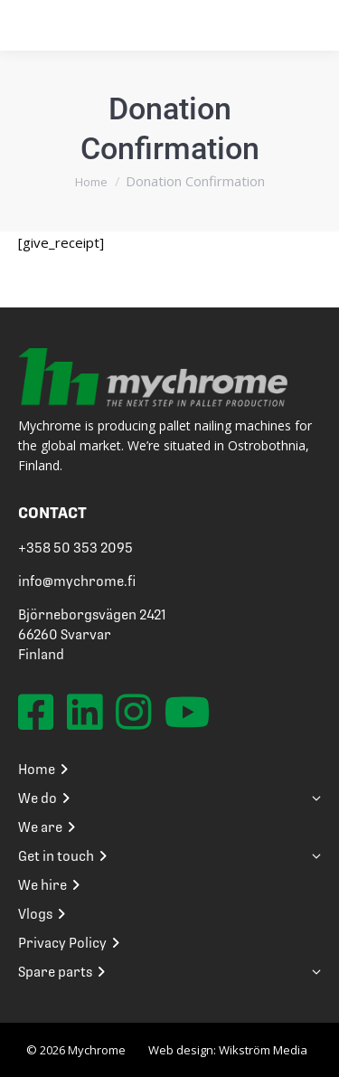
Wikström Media (263, 1050)
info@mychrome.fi (77, 581)
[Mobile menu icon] (300, 25)
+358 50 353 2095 (75, 548)
